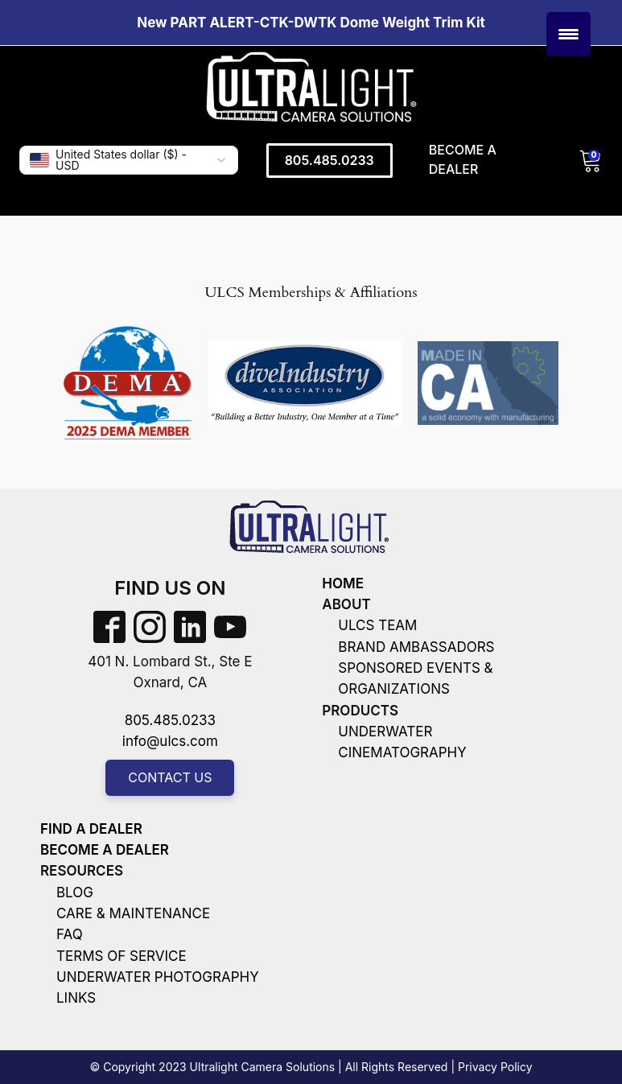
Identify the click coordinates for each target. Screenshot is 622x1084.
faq (69, 934)
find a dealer (91, 829)
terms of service (121, 956)
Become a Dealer (462, 160)
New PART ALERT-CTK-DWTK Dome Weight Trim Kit (310, 22)
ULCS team (377, 625)
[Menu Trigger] (568, 34)
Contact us (170, 777)
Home (343, 583)
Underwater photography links (157, 987)
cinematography (402, 752)
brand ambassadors (416, 647)
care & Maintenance (133, 913)
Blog (74, 892)
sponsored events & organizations (415, 678)
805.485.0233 (329, 160)
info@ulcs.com (170, 741)
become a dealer (104, 850)
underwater (385, 731)
